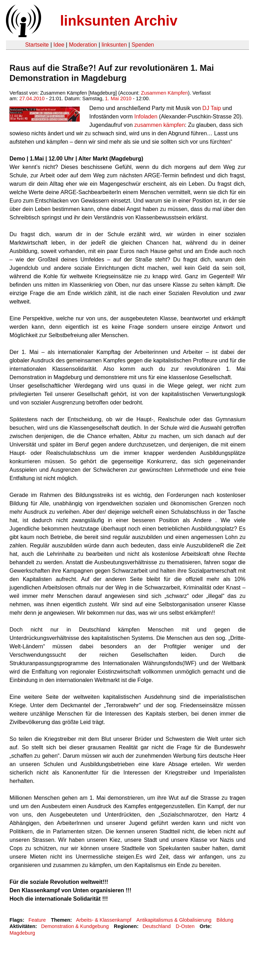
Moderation (83, 45)
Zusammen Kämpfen (164, 93)
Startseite (37, 45)
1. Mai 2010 (118, 98)
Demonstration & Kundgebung (75, 926)
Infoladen (145, 117)
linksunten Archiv (118, 20)
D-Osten (185, 926)
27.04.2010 (32, 98)
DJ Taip (211, 108)
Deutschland (157, 926)
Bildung (224, 920)
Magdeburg (22, 933)
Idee (58, 45)
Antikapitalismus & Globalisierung (173, 920)
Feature (37, 920)
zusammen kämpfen (159, 125)
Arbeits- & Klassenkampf (103, 920)
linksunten (114, 45)
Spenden (142, 45)
